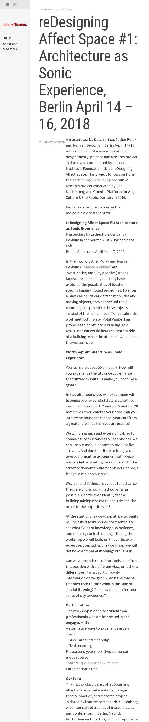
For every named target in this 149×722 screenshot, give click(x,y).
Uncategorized (54, 142)
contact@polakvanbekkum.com (92, 663)
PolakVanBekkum (95, 266)
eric (72, 9)
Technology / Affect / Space (94, 180)
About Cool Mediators (10, 46)
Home (7, 38)
